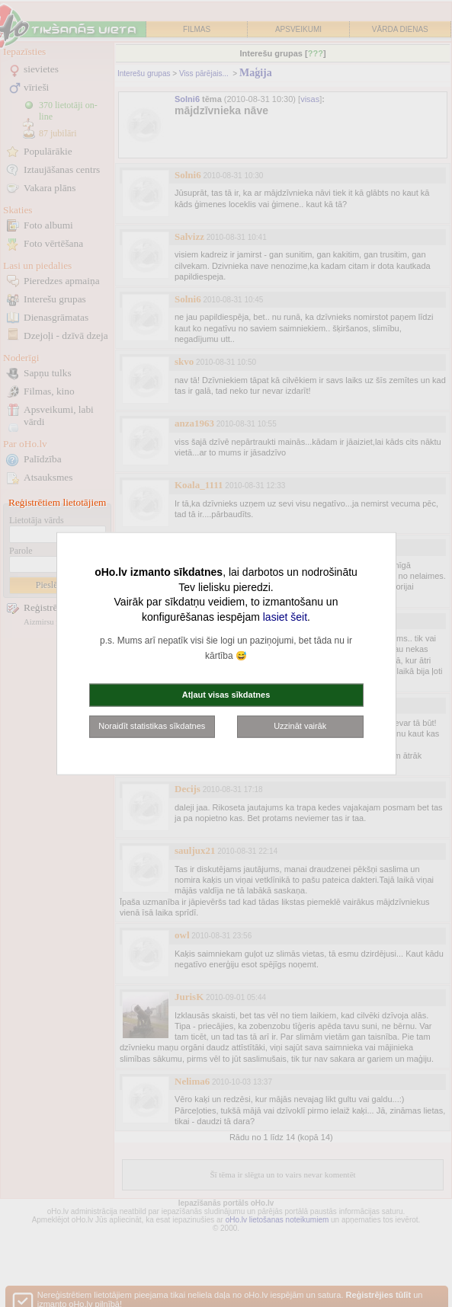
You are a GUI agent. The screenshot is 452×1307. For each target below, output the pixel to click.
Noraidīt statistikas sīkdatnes (151, 725)
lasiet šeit (285, 616)
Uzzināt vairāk (300, 725)
